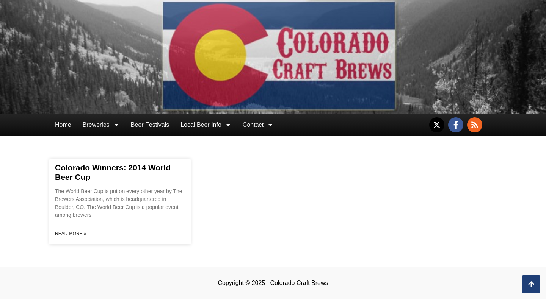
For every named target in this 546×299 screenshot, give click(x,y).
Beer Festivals (150, 124)
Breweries (101, 125)
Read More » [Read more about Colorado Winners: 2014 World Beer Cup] (70, 233)
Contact (258, 125)
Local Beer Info (205, 125)
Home (63, 124)
